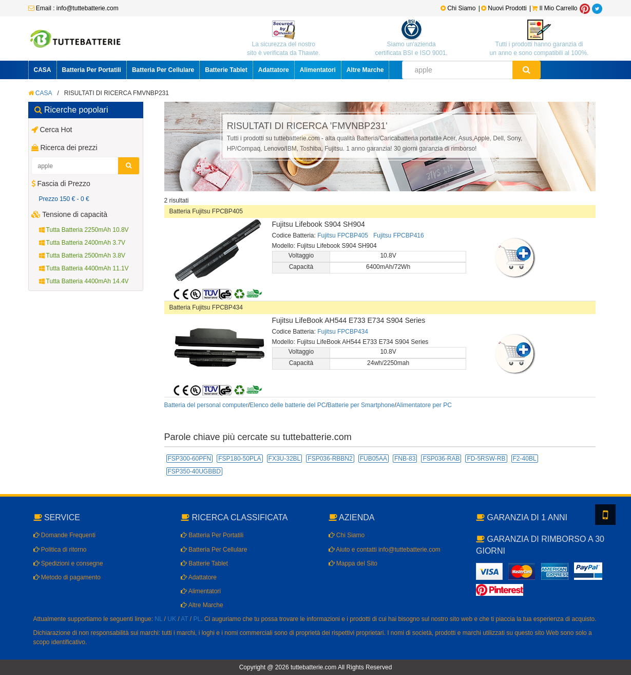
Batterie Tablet (226, 70)
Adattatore (273, 70)
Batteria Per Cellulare (163, 70)
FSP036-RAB (441, 458)
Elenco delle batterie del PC (288, 405)
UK (171, 619)
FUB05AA (373, 458)
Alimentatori (318, 70)
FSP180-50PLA (239, 458)
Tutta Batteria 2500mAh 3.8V (82, 255)
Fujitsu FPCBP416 (398, 235)
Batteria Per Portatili (91, 70)
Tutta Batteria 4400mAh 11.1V (84, 268)
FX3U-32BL (285, 458)
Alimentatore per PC (424, 405)
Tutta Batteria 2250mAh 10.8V (84, 229)
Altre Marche (365, 70)
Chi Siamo (458, 8)
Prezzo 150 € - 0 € (64, 199)
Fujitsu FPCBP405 (342, 235)
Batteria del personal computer (206, 405)
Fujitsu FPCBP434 (342, 331)
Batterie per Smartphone (361, 405)
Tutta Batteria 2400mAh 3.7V (82, 242)
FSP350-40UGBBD (194, 471)
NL (158, 619)
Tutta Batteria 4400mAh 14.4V (84, 281)
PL (197, 619)
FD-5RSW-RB (486, 458)
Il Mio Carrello (554, 8)
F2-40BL (525, 458)
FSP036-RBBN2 (330, 458)
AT (184, 619)
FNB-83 (404, 458)
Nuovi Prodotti (504, 8)
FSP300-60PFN (190, 458)
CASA (42, 70)
